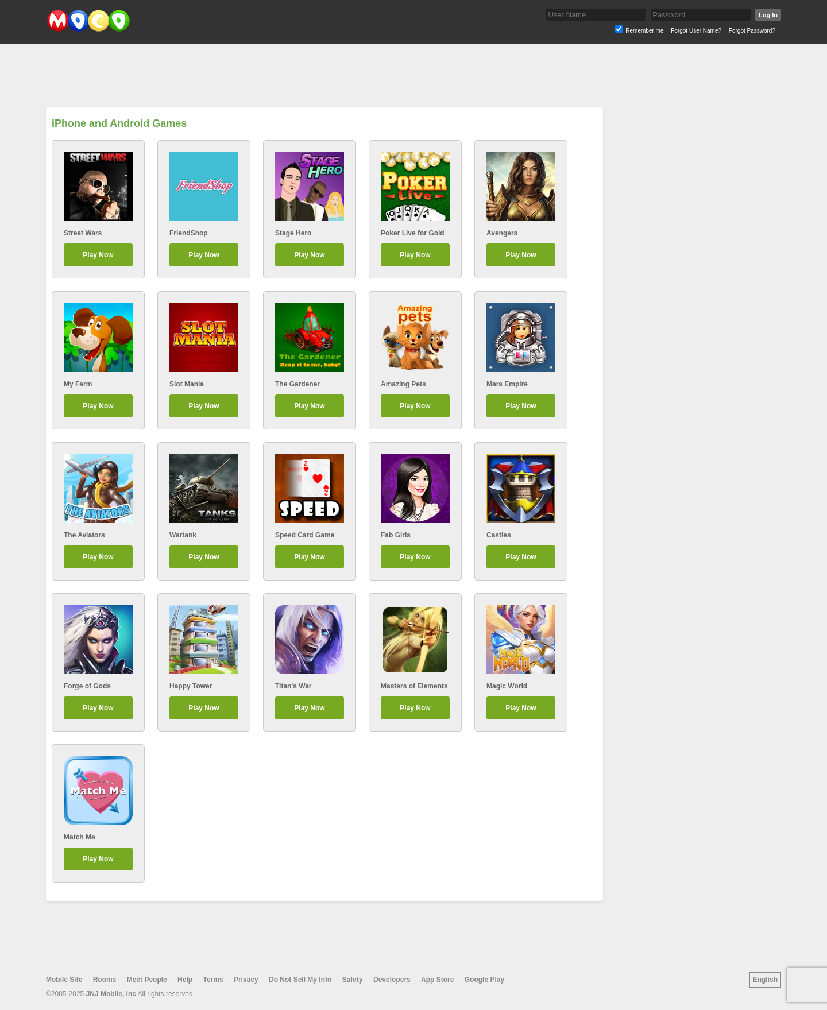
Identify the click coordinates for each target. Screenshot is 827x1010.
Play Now (98, 255)
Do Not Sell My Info (300, 980)
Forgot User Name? (696, 31)
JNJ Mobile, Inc (111, 994)
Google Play (484, 980)
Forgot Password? (752, 31)
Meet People (147, 980)
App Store (437, 980)
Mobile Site (64, 980)
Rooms (105, 980)
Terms (213, 980)
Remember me (644, 31)
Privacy (246, 980)
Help (184, 980)
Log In (768, 14)
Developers (392, 980)
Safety (352, 980)
